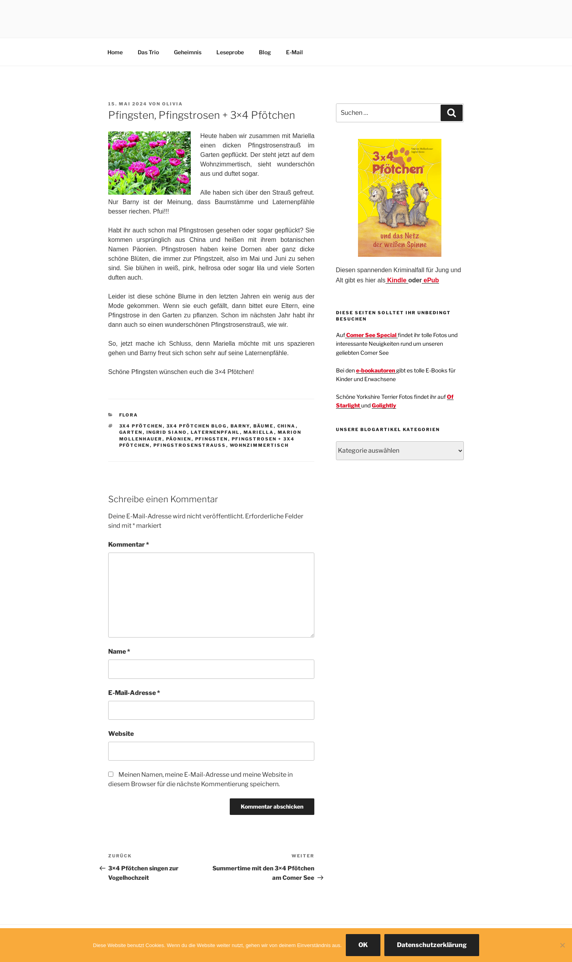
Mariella (259, 432)
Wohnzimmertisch (259, 445)
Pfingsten (211, 439)
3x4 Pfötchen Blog (196, 426)
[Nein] (562, 945)
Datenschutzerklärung (432, 945)
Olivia (172, 104)
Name (119, 651)
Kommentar (128, 544)
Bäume (263, 426)
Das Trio (148, 52)
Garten (131, 432)
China (286, 426)
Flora (128, 415)
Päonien (179, 439)
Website (121, 733)
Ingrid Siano (166, 432)
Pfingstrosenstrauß (189, 445)
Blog (265, 52)
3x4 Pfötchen (141, 426)
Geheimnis (187, 52)
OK (363, 945)
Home (115, 52)
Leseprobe (230, 52)
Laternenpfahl (215, 432)
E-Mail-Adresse (134, 693)
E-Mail (294, 52)
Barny (240, 426)
